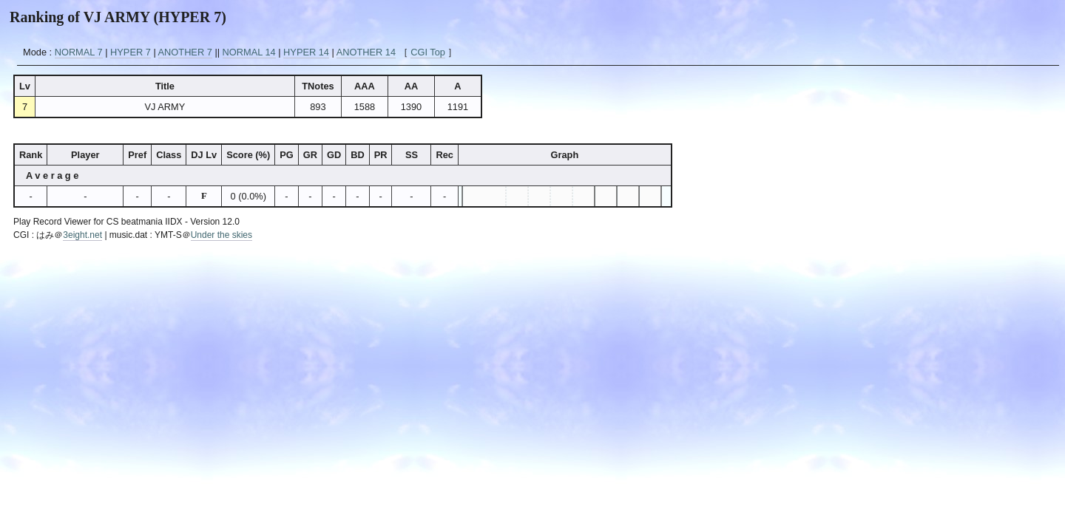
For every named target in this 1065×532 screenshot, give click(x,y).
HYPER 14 (306, 52)
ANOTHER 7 (185, 52)
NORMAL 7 (79, 52)
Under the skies (221, 235)
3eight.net (82, 235)
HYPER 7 (130, 52)
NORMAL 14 (249, 52)
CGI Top (427, 52)
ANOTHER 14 (366, 52)
